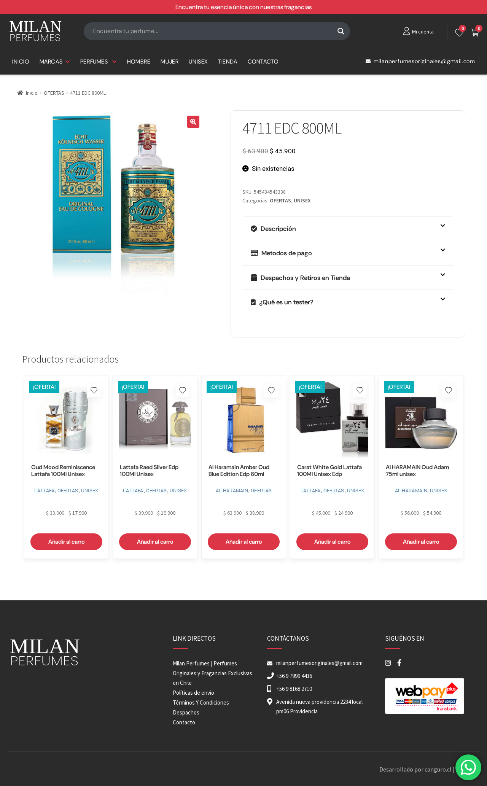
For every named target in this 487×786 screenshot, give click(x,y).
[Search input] (213, 31)
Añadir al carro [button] (66, 542)
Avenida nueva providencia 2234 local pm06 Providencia (319, 706)
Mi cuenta (423, 31)
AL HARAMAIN (232, 490)
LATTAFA (44, 490)
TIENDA (227, 61)
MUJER (169, 61)
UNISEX (198, 61)
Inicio (32, 92)
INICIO (20, 61)
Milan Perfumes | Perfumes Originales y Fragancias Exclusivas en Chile (212, 673)
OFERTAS (54, 92)
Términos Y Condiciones (201, 702)
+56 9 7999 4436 (294, 675)
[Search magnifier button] (341, 31)
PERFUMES (98, 61)
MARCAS (55, 61)
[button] (193, 122)
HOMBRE (139, 61)
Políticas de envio (193, 692)
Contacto (184, 722)
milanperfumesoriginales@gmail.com (420, 61)
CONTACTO (263, 61)
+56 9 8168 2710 (294, 688)
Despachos (186, 712)
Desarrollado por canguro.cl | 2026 (423, 769)
